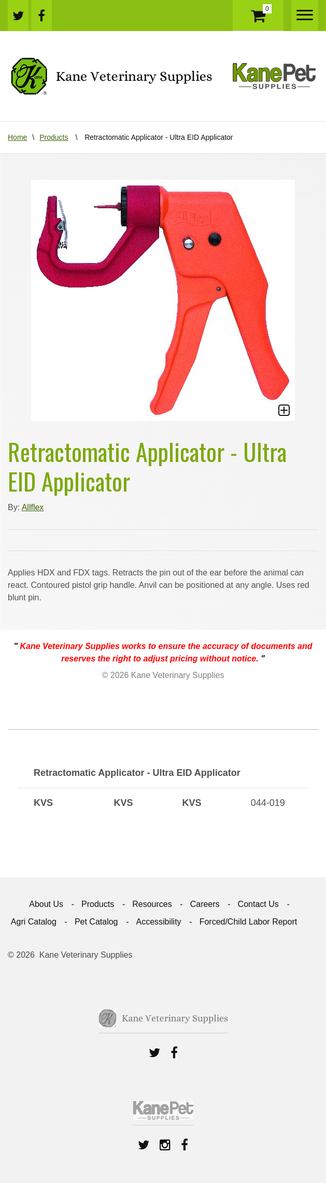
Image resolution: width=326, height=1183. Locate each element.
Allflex (33, 507)
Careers (205, 904)
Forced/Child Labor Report (248, 921)
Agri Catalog (33, 921)
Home (17, 137)
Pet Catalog (96, 921)
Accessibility (158, 921)
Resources (152, 904)
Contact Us (258, 904)
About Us (46, 904)
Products (53, 137)
